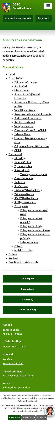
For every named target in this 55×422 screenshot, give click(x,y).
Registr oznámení (24, 122)
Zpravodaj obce (23, 166)
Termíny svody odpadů (33, 174)
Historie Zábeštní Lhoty (28, 190)
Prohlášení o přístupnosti (23, 262)
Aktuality (19, 158)
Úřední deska (21, 90)
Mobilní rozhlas (23, 250)
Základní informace (25, 82)
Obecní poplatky (23, 178)
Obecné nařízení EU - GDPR (30, 130)
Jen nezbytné (28, 417)
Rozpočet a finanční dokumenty (32, 114)
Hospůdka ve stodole (18, 18)
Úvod (12, 74)
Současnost (21, 186)
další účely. (33, 401)
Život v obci (15, 154)
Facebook (44, 18)
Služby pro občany (25, 202)
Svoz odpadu (27, 278)
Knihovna (19, 182)
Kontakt (13, 258)
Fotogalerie (21, 206)
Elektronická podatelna (28, 118)
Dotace (13, 254)
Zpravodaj (27, 299)
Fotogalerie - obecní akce (35, 230)
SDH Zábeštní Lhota (26, 198)
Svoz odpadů (21, 170)
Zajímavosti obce (24, 194)
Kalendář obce (22, 162)
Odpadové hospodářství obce (31, 146)
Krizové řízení (22, 134)
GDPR (17, 150)
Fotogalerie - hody (31, 226)
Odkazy (18, 246)
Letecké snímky (29, 242)
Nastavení (41, 417)
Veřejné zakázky (23, 126)
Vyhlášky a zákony (24, 110)
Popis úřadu (21, 86)
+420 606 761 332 (13, 363)
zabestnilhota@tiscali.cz (16, 387)
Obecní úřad (16, 78)
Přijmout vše (14, 417)
